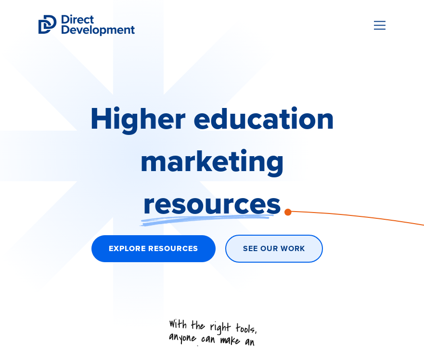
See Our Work (274, 248)
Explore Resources (153, 248)
